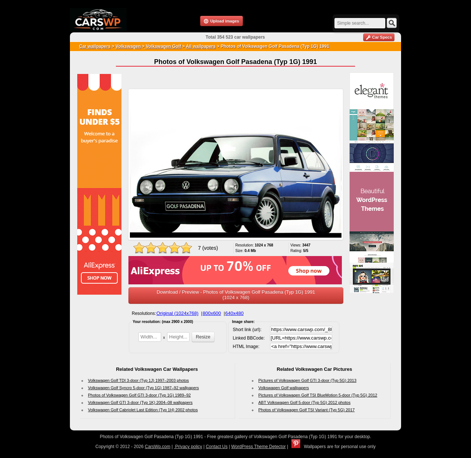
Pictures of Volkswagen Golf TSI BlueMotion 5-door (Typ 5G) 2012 (317, 395)
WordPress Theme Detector (258, 446)
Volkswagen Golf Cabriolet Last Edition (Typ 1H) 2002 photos (143, 410)
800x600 (212, 313)
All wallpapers (201, 46)
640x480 (234, 313)
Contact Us (216, 446)
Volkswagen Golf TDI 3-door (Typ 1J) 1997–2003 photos (138, 380)
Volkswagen (128, 46)
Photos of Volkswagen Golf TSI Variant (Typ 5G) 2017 (306, 410)
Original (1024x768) (177, 313)
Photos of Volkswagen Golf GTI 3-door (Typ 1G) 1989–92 (139, 395)
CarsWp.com (157, 446)
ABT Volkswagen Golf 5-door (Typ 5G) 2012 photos (304, 402)
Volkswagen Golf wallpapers (283, 388)
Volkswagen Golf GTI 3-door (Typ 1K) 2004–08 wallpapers (140, 402)
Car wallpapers (94, 46)
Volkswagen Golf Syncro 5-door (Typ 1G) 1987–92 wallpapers (143, 388)
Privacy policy (188, 446)
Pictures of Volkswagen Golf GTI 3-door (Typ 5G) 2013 (307, 380)
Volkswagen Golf (163, 46)
